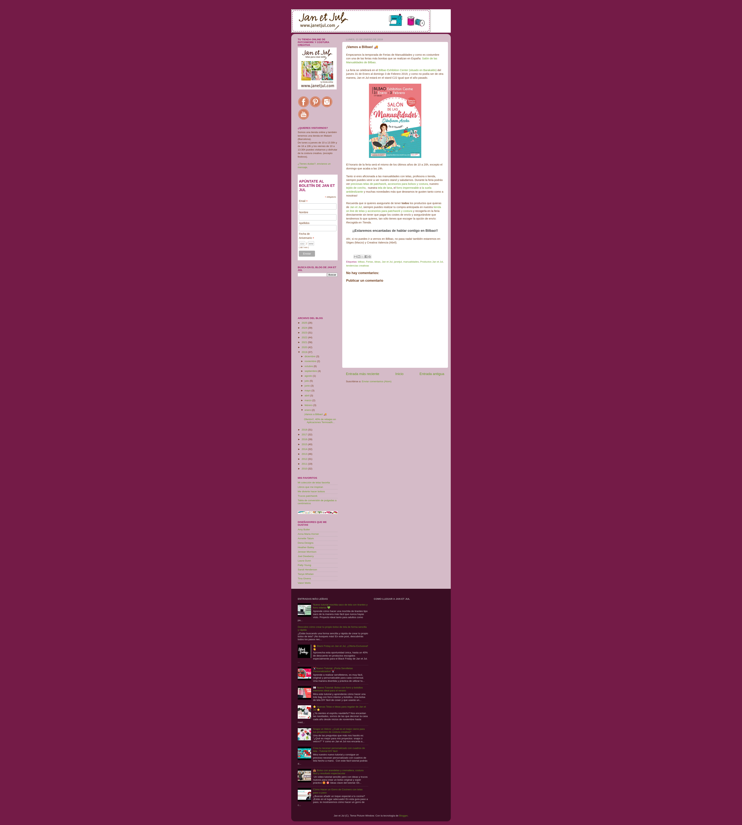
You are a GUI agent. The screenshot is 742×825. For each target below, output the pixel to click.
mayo (308, 390)
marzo (308, 400)
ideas (377, 261)
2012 (305, 459)
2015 (305, 444)
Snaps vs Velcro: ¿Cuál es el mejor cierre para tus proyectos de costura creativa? (339, 730)
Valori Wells (304, 583)
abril (307, 395)
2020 (305, 347)
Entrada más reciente (362, 374)
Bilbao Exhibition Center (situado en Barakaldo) (408, 70)
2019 (305, 352)
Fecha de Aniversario (306, 236)
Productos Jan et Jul (431, 261)
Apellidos (304, 223)
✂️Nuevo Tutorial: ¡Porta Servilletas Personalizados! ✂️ (333, 670)
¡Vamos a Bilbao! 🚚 (315, 414)
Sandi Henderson (307, 569)
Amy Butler (304, 529)
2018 (305, 429)
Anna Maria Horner (308, 534)
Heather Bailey (306, 547)
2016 (305, 439)
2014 (305, 449)
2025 (305, 322)
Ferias (369, 261)
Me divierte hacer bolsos (311, 491)
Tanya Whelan (306, 574)
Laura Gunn (304, 560)
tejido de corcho (356, 187)
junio (308, 385)
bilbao (361, 261)
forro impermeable (408, 187)
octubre (309, 366)
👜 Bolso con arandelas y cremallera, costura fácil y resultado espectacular (338, 772)
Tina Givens (304, 578)
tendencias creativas (357, 265)
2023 (305, 332)
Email (303, 201)
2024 (305, 327)
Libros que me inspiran (310, 487)
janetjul (398, 261)
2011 (305, 463)
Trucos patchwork (307, 496)
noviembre (311, 361)
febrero (309, 405)
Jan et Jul (356, 207)
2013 (305, 454)
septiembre (311, 371)
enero (308, 410)
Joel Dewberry (306, 556)
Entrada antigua (432, 374)
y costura (422, 183)
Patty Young (304, 565)
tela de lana (385, 187)
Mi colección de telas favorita (314, 482)
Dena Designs (305, 542)
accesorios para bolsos (402, 183)
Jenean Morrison (307, 551)
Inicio (399, 374)
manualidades (411, 261)
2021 (305, 342)
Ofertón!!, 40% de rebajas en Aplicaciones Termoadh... (320, 421)
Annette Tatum (306, 538)
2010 (305, 468)
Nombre (303, 212)
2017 (305, 434)
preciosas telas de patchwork (368, 183)
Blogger (403, 815)
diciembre (310, 356)
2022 (305, 337)
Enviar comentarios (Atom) (377, 381)
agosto (309, 375)
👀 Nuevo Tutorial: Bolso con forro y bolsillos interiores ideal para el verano (338, 689)
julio (307, 380)
